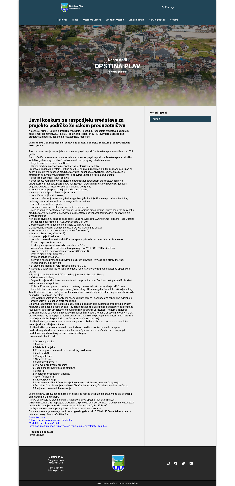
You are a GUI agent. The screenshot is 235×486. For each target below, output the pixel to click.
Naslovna (62, 20)
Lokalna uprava (136, 20)
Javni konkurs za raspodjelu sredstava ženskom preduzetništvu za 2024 (68, 426)
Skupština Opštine (115, 20)
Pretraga (168, 7)
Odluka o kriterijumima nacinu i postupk (50, 420)
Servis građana (157, 20)
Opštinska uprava (92, 20)
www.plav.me (102, 218)
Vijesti (75, 20)
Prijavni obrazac (37, 417)
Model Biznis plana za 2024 (44, 423)
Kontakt (174, 20)
